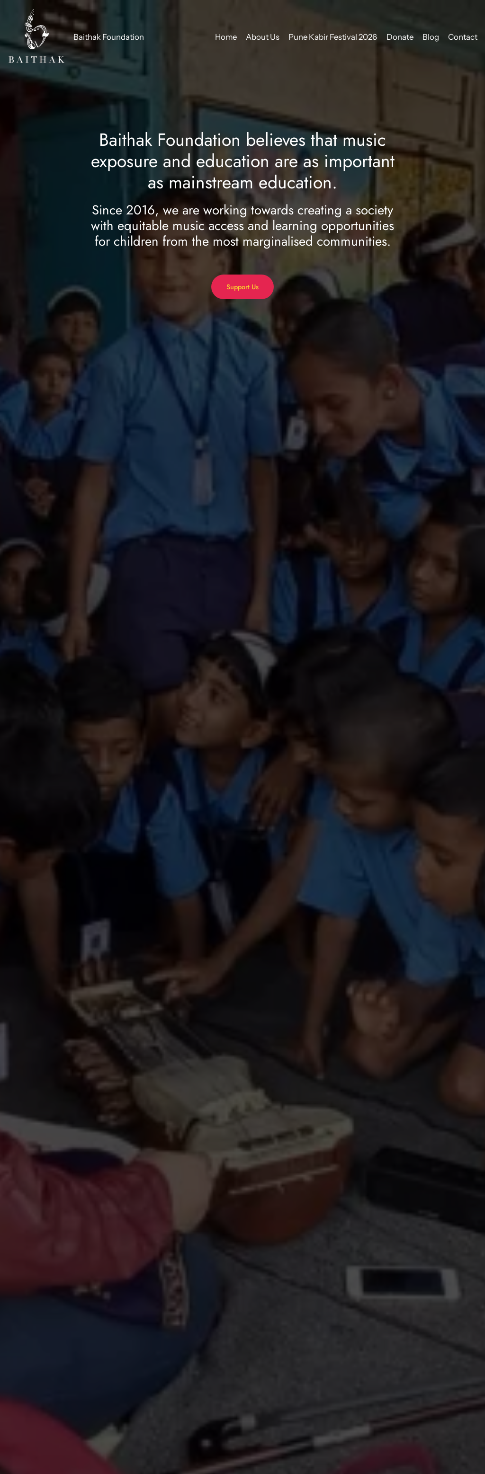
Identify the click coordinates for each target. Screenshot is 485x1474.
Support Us (242, 287)
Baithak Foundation (108, 37)
